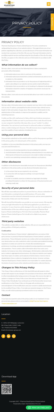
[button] (39, 408)
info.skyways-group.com (13, 330)
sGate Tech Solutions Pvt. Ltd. (31, 404)
